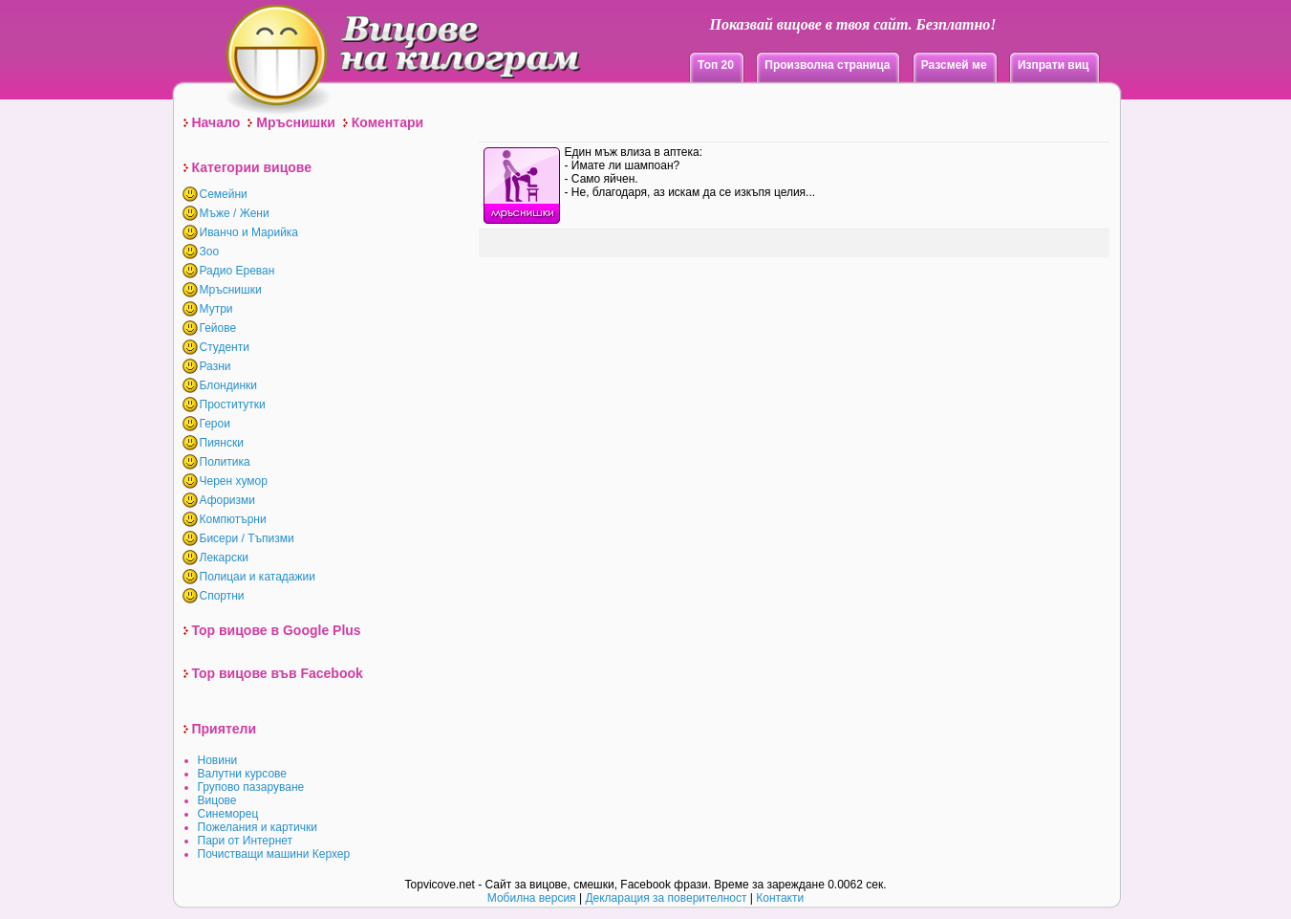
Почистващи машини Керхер (274, 854)
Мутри (216, 309)
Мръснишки (295, 122)
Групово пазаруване (251, 787)
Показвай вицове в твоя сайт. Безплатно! (852, 24)
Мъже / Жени (234, 213)
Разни (215, 366)
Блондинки (228, 385)
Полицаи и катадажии (257, 576)
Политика (225, 462)
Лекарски (224, 557)
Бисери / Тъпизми (247, 538)
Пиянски (222, 442)
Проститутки (233, 404)
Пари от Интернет (245, 840)
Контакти (780, 898)
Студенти (224, 347)
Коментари (387, 122)
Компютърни (233, 519)
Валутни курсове (243, 773)
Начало (216, 122)
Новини (218, 760)
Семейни (223, 194)
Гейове (218, 328)
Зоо (210, 251)
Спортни (222, 595)
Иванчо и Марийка (249, 232)
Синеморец (228, 814)
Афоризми (228, 500)
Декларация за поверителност (665, 898)
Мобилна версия (531, 898)
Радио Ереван (237, 270)
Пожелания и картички (257, 827)
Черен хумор (234, 481)
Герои (215, 423)
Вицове (217, 800)
